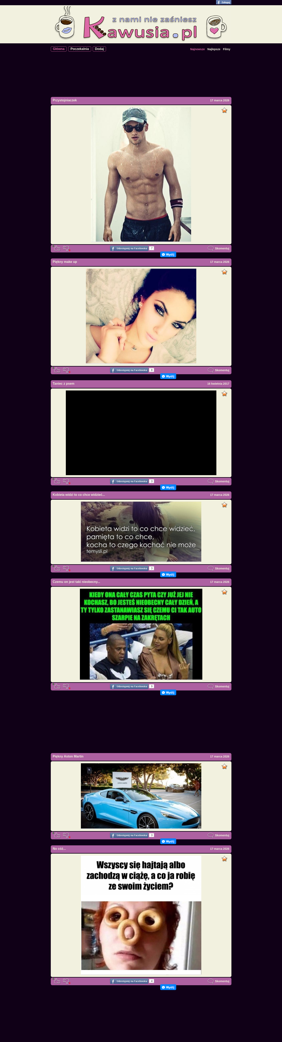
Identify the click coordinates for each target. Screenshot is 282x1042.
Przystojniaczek (65, 100)
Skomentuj (218, 248)
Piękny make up (65, 261)
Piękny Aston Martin (68, 756)
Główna (59, 49)
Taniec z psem (63, 383)
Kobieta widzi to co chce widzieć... (79, 494)
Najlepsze (213, 49)
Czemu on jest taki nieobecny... (76, 582)
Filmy (226, 49)
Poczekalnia (79, 49)
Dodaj (99, 49)
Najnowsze (197, 49)
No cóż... (59, 848)
